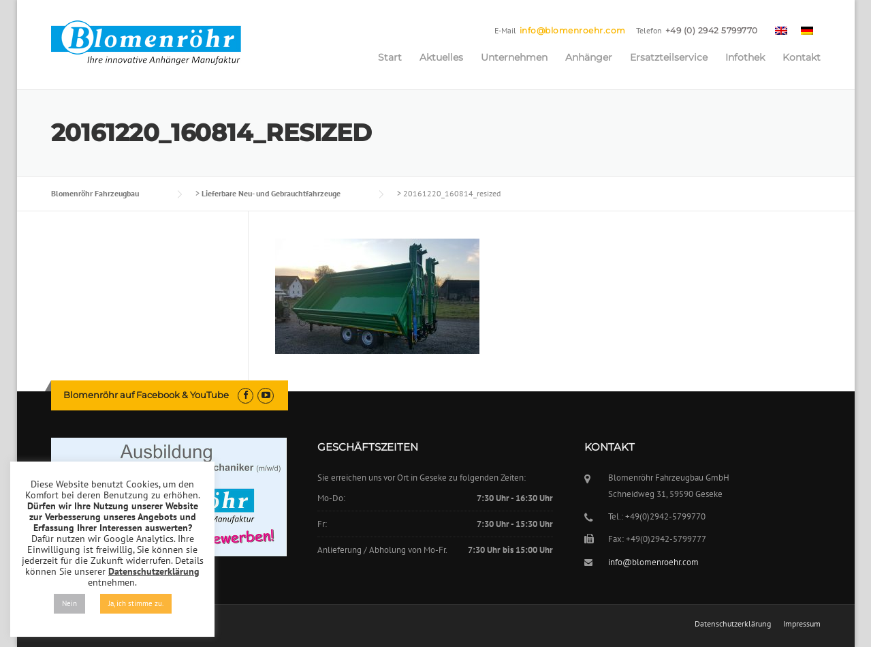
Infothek (745, 57)
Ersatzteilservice (669, 57)
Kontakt (801, 57)
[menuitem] (781, 30)
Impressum (802, 624)
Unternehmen (514, 57)
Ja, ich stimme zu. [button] (135, 603)
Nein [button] (69, 603)
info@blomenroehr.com (573, 30)
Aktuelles (441, 57)
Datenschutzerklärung (733, 624)
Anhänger (588, 57)
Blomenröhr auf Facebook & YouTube (146, 394)
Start (390, 57)
